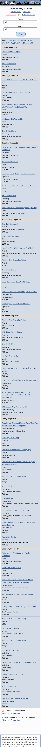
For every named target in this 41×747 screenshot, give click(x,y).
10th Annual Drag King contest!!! (14, 407)
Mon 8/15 (21, 40)
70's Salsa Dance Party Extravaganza (15, 698)
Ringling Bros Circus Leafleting (14, 260)
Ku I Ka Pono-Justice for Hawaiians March (18, 594)
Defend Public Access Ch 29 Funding (16, 92)
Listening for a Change (10, 236)
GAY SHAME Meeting (10, 628)
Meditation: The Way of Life (12, 119)
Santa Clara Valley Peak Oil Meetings (16, 282)
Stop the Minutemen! (10, 224)
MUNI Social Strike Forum (12, 332)
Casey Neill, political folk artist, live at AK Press (20, 380)
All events (5, 713)
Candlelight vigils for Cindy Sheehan (16, 304)
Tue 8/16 (29, 40)
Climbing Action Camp (10, 438)
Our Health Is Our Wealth (11, 568)
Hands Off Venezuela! (10, 356)
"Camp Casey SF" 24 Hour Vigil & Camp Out (19, 606)
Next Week (26, 12)
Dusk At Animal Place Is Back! (13, 674)
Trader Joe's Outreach (10, 162)
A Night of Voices (8, 498)
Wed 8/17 (5, 43)
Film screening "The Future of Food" (15, 510)
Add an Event (11, 15)
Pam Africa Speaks (9, 537)
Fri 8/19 (22, 43)
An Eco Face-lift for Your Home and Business (19, 186)
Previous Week (15, 12)
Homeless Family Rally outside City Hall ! (18, 248)
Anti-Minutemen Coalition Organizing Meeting (19, 208)
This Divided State (9, 64)
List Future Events (28, 15)
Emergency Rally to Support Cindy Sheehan (18, 174)
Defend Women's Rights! (11, 52)
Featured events (17, 713)
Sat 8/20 (29, 43)
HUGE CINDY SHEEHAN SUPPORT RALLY (19, 662)
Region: (20, 26)
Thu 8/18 (14, 43)
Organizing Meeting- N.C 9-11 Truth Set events (19, 368)
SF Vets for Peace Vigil (10, 650)
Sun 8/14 (12, 40)
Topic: (20, 19)
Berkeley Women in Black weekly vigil (16, 450)
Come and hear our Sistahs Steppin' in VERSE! (19, 292)
